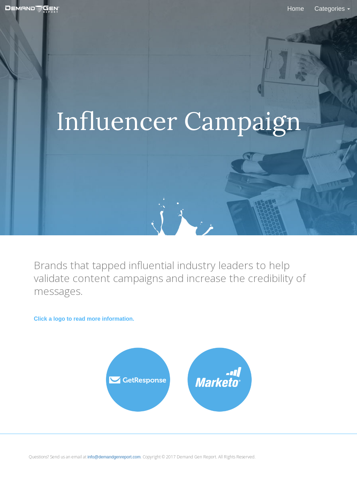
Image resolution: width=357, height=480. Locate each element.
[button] (138, 379)
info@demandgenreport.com (114, 457)
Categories (332, 8)
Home (295, 8)
